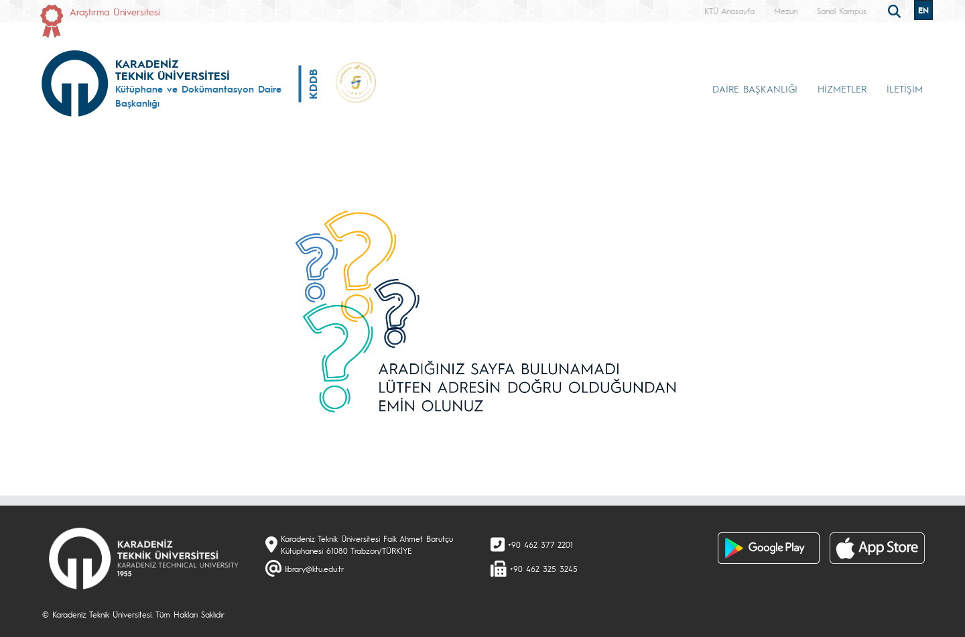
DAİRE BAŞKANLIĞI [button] (754, 88)
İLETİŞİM (905, 88)
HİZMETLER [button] (842, 88)
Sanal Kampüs (841, 10)
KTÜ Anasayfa (729, 10)
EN (923, 10)
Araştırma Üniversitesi (115, 11)
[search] (896, 10)
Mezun (785, 10)
